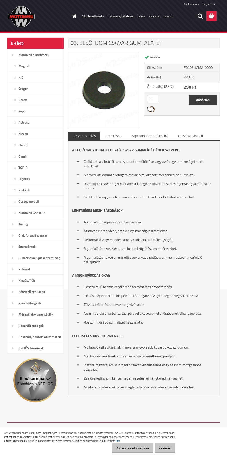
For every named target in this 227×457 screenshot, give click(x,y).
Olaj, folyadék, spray (33, 235)
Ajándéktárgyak (29, 303)
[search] (200, 16)
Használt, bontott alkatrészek (39, 336)
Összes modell (28, 201)
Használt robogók (31, 325)
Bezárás (163, 448)
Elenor (23, 145)
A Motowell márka (93, 16)
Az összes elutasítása (128, 448)
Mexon (23, 133)
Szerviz (168, 16)
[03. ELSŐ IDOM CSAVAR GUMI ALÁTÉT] (103, 54)
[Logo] (37, 16)
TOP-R (23, 167)
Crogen (23, 88)
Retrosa (24, 122)
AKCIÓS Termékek (31, 348)
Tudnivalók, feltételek (120, 16)
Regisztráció (209, 4)
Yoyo (21, 111)
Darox (22, 99)
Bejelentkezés (191, 4)
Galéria (141, 16)
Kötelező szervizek (31, 291)
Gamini (23, 156)
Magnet (23, 66)
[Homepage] (73, 16)
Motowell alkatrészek (33, 54)
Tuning (23, 224)
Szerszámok (27, 246)
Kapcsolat (154, 16)
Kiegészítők (26, 280)
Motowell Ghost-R (31, 212)
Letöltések (113, 135)
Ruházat (24, 269)
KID (20, 77)
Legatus (24, 178)
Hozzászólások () (190, 135)
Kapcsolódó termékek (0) (149, 135)
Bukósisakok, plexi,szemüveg (39, 257)
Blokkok (24, 190)
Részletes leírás (84, 135)
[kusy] (152, 99)
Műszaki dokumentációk (35, 314)
